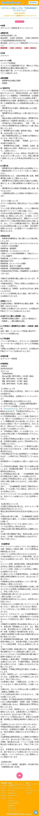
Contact (29, 793)
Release (4, 795)
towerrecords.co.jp (11, 409)
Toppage (4, 785)
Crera (10, 798)
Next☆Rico (12, 793)
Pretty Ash (12, 808)
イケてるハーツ (14, 811)
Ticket (4, 793)
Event (3, 790)
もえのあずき (14, 803)
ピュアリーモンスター (17, 788)
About (3, 798)
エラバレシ (19, 21)
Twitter (29, 785)
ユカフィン (13, 800)
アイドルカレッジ (15, 813)
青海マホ (12, 806)
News (3, 788)
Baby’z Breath (13, 795)
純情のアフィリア (15, 785)
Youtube (29, 788)
